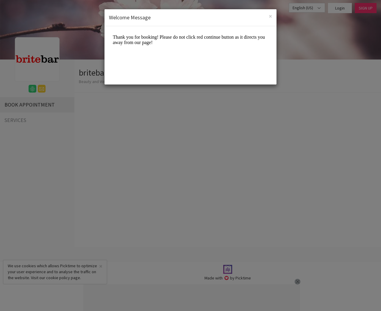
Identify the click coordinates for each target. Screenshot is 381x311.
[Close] (270, 16)
